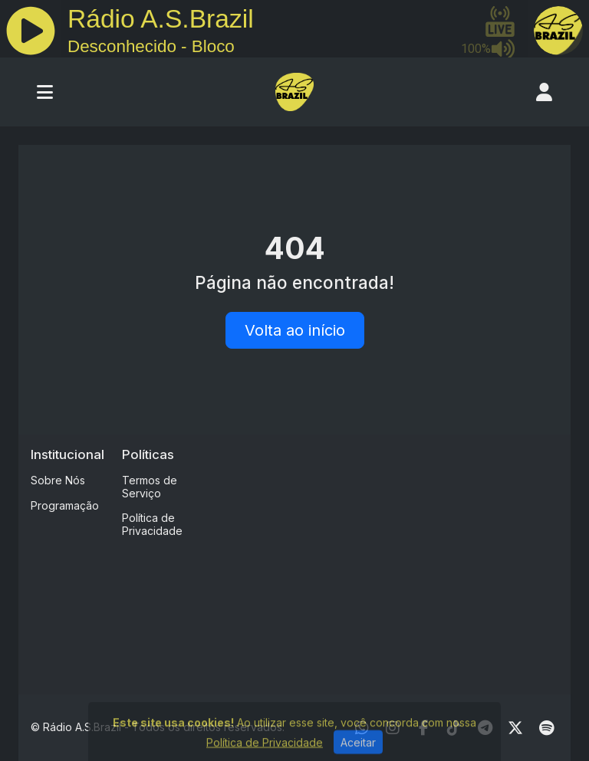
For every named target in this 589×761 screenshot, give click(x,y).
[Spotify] (546, 728)
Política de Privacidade (152, 524)
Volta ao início (295, 330)
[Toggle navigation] (45, 92)
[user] (544, 92)
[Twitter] (515, 728)
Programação (65, 505)
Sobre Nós (58, 480)
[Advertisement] (400, 554)
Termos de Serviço (149, 487)
